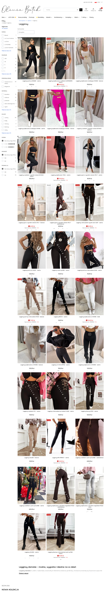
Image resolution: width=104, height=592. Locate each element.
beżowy (7, 127)
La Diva (7, 41)
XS (5, 61)
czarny (6, 117)
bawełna (7, 94)
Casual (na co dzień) (8, 82)
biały (6, 120)
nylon (6, 106)
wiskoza (7, 97)
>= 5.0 (9, 144)
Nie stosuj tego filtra (10, 141)
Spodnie (29, 20)
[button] (80, 9)
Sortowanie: (21, 29)
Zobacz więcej (23, 573)
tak (5, 158)
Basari (6, 35)
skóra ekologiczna (10, 103)
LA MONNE (7, 44)
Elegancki (7, 86)
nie (5, 161)
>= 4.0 (9, 147)
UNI (5, 58)
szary (6, 130)
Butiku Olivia (93, 572)
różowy (7, 124)
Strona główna (22, 20)
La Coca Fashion (9, 38)
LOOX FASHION (9, 47)
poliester (7, 100)
